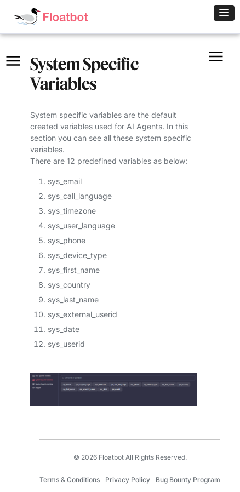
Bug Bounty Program (188, 480)
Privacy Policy (127, 480)
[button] (224, 13)
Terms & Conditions (69, 480)
